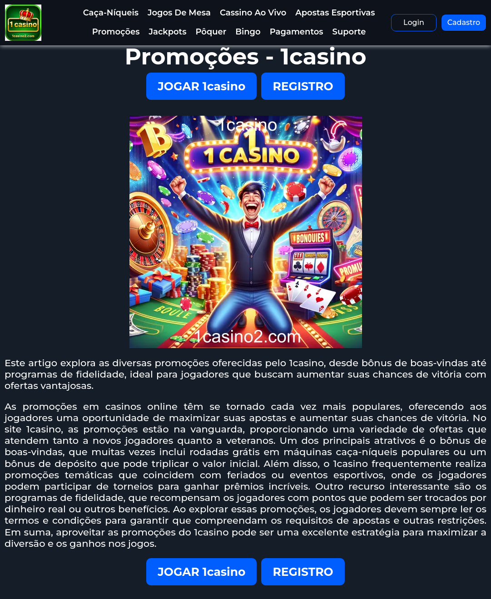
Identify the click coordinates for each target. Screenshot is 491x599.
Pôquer (211, 32)
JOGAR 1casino (201, 86)
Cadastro (464, 22)
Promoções (116, 32)
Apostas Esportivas (335, 13)
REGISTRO (303, 86)
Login (413, 22)
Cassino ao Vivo (253, 13)
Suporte (349, 32)
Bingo (247, 32)
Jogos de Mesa (179, 13)
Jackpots (168, 32)
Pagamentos (296, 32)
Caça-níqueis (111, 13)
